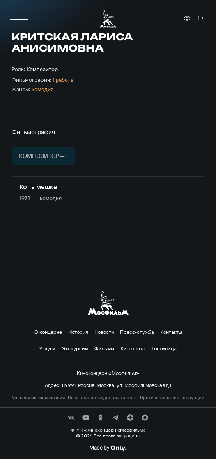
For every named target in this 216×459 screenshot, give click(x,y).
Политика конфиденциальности (102, 397)
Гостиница (164, 348)
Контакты (171, 332)
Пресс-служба (137, 332)
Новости (104, 332)
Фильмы (104, 348)
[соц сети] (70, 417)
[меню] (19, 18)
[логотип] (108, 18)
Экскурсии (75, 348)
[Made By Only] (107, 448)
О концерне (48, 332)
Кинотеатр (132, 348)
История (78, 332)
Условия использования (38, 397)
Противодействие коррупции (172, 397)
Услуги (47, 348)
